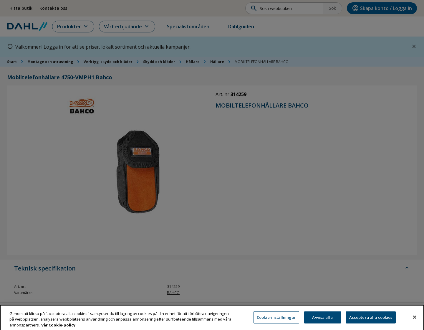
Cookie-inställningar (276, 322)
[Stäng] (414, 322)
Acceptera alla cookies (370, 322)
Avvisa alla (322, 322)
